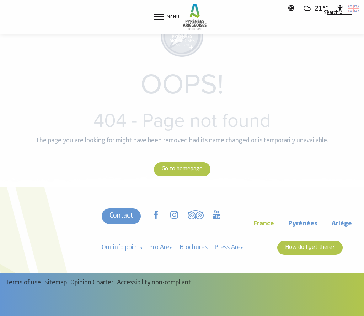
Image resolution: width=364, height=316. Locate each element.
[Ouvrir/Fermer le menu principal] (167, 17)
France (263, 224)
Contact (121, 215)
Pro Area (161, 248)
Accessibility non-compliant (154, 283)
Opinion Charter (91, 283)
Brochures (194, 248)
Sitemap (55, 283)
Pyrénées (302, 224)
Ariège (342, 224)
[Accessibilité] (340, 8)
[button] (333, 13)
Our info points (122, 248)
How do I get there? (310, 247)
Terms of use (23, 283)
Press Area (229, 248)
